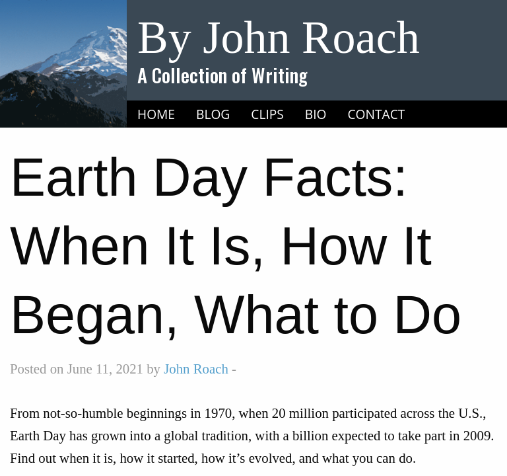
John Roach (196, 368)
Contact (376, 114)
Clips (267, 114)
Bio (316, 114)
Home (156, 114)
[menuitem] (156, 114)
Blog (213, 114)
